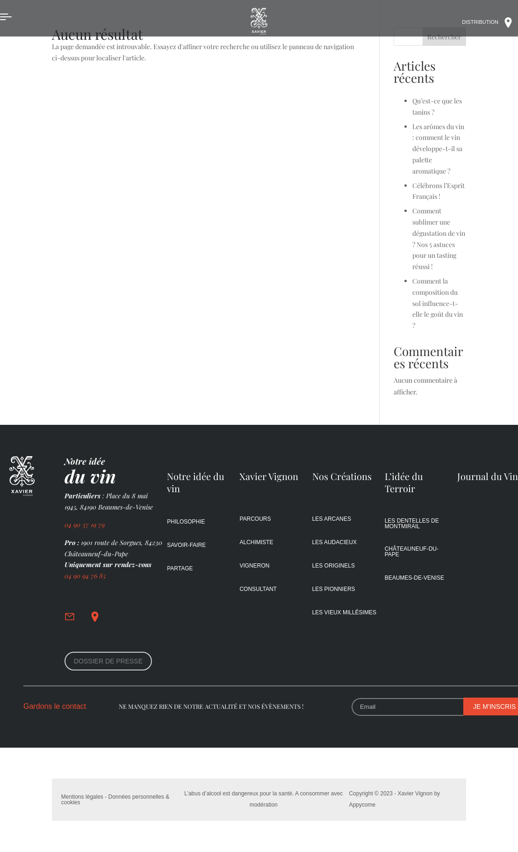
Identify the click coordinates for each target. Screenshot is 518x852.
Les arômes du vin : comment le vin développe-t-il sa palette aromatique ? (438, 148)
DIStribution (490, 22)
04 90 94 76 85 (85, 575)
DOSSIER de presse (108, 661)
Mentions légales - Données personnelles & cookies (115, 800)
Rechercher (444, 36)
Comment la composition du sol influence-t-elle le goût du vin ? (437, 303)
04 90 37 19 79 (86, 524)
